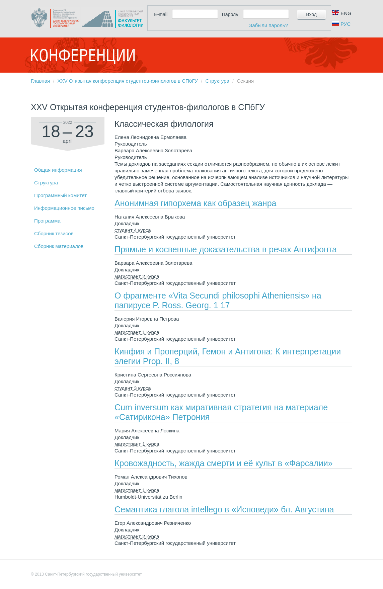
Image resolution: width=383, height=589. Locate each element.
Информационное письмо (64, 208)
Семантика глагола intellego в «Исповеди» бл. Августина (224, 509)
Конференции (83, 55)
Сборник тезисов (53, 233)
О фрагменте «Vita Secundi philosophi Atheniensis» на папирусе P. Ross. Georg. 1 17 (217, 300)
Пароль (230, 14)
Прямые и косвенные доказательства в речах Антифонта (225, 249)
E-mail (160, 14)
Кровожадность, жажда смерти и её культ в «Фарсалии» (223, 463)
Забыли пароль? (268, 25)
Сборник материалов (58, 246)
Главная (40, 81)
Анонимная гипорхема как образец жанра (195, 203)
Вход (311, 14)
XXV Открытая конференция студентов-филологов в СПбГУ (128, 81)
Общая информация (58, 170)
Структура (217, 81)
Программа (47, 221)
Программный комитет (60, 195)
